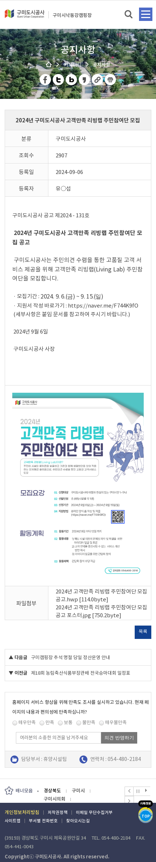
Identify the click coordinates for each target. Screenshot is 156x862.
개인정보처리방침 (22, 812)
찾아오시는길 (78, 820)
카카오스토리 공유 (85, 79)
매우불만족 (116, 722)
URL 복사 (98, 79)
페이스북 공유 (46, 79)
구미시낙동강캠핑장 (72, 15)
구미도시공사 (24, 16)
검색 (129, 14)
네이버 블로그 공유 (72, 79)
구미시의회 (54, 799)
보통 (68, 722)
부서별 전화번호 (43, 820)
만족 (50, 722)
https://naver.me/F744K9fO (103, 305)
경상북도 (52, 791)
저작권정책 (58, 812)
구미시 (78, 791)
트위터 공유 (59, 79)
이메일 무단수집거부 (94, 812)
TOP (146, 816)
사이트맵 (13, 820)
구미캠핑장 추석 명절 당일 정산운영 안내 (70, 657)
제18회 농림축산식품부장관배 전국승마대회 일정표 (80, 673)
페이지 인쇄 (110, 79)
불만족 (88, 722)
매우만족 (27, 722)
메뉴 (145, 14)
